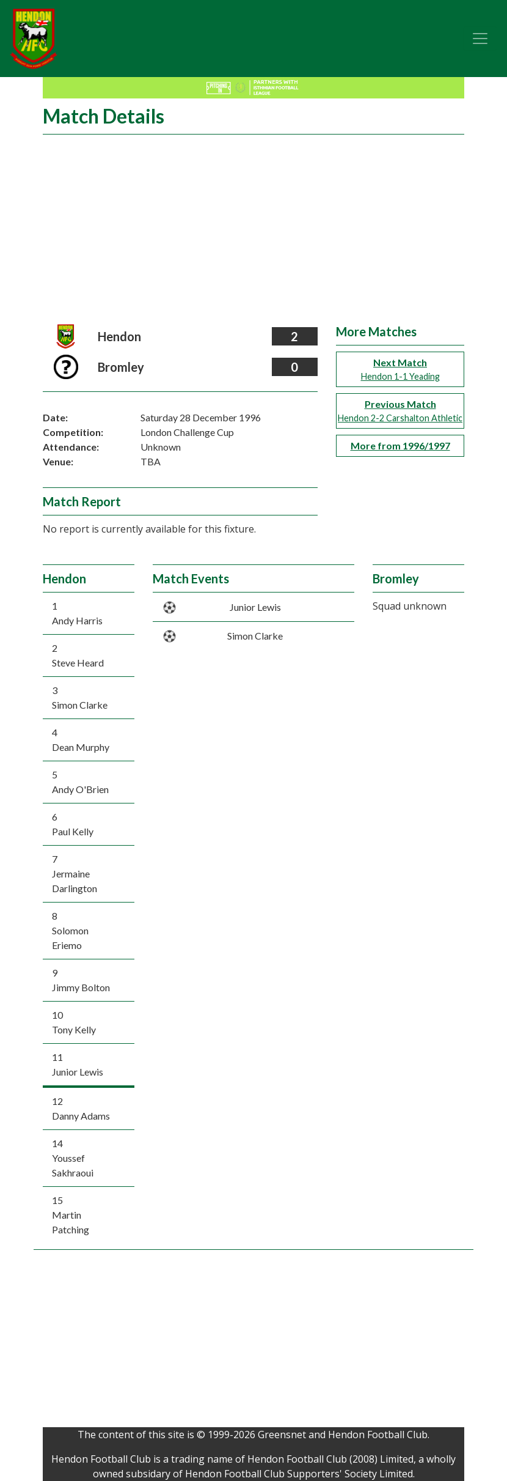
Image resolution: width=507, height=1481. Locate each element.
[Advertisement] (253, 232)
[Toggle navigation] (480, 38)
